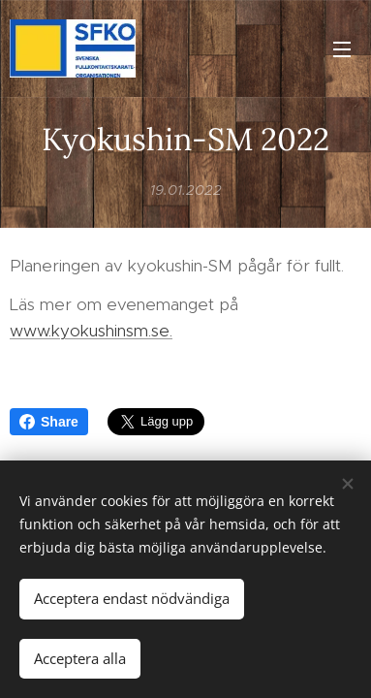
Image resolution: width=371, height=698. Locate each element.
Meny (342, 49)
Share (48, 421)
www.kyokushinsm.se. (91, 330)
